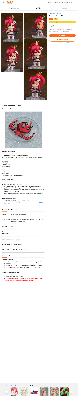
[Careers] (48, 2)
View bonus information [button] (62, 22)
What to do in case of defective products (14, 269)
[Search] (55, 2)
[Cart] (61, 2)
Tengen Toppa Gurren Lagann (55, 13)
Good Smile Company (17, 239)
